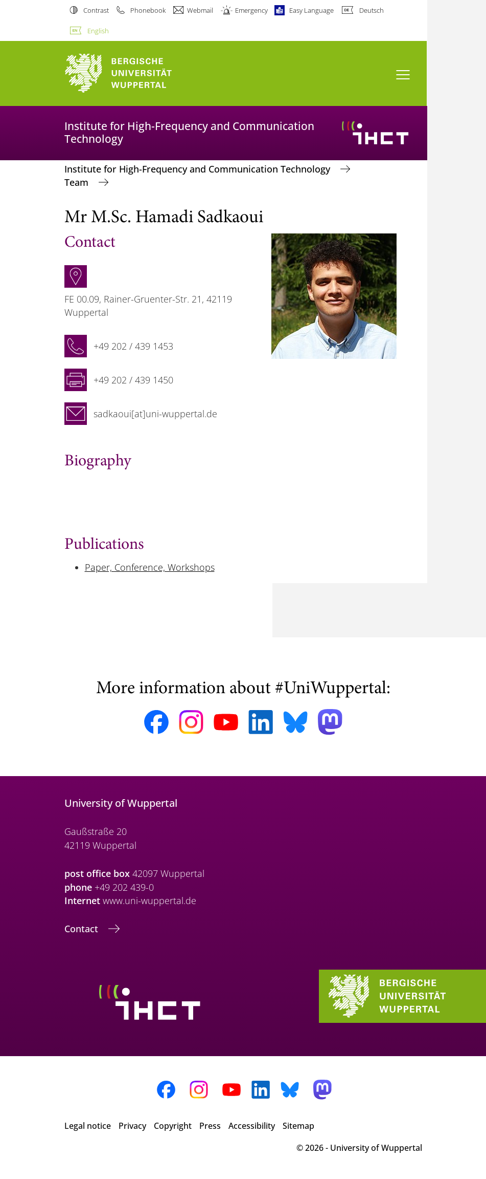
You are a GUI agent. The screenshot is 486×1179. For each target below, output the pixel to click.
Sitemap (298, 1125)
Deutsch (371, 10)
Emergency (251, 10)
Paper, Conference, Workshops (150, 567)
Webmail (200, 10)
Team (77, 182)
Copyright (173, 1125)
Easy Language (311, 10)
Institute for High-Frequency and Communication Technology (198, 169)
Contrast (96, 10)
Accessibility (251, 1125)
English (98, 30)
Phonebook (148, 10)
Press (210, 1125)
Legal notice (87, 1125)
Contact (82, 929)
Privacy (132, 1125)
